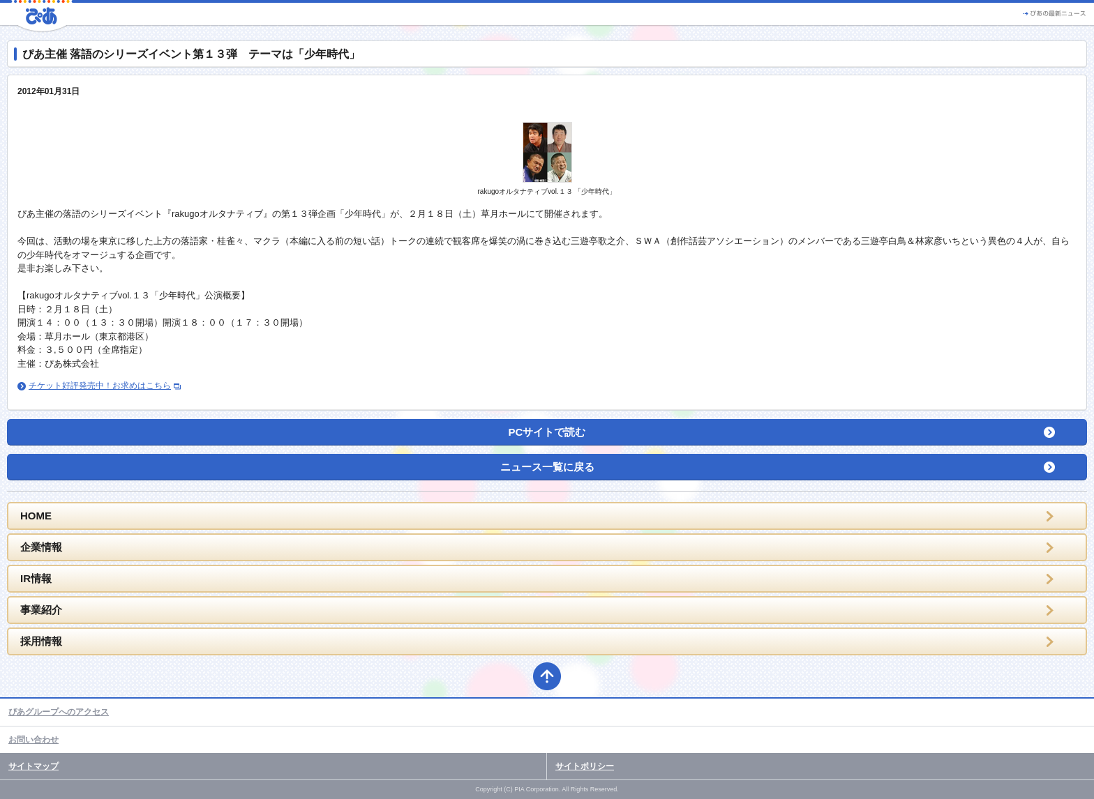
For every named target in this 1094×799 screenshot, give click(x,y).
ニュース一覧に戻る (547, 467)
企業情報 (41, 547)
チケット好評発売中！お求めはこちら (100, 385)
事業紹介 (41, 610)
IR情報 (36, 578)
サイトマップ (33, 766)
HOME (36, 516)
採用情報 (41, 641)
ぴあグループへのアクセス (58, 712)
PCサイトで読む (547, 432)
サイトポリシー (584, 766)
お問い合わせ (33, 740)
